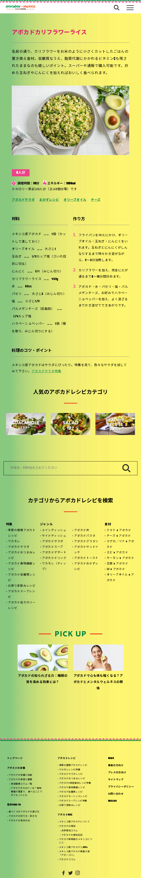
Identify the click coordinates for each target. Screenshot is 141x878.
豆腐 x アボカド (117, 563)
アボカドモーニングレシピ (73, 796)
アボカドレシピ (67, 758)
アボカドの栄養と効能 (20, 775)
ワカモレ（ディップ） (54, 566)
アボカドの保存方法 (19, 821)
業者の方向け (116, 765)
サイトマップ (116, 780)
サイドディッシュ (54, 536)
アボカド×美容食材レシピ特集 (75, 783)
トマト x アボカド (119, 530)
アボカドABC (65, 815)
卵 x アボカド (116, 569)
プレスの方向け (117, 772)
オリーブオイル (75, 200)
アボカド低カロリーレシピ (22, 605)
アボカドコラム (67, 859)
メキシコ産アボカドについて (74, 822)
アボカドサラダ (23, 200)
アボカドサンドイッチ (86, 550)
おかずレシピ (49, 200)
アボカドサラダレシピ (71, 774)
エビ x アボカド (117, 552)
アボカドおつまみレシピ (22, 555)
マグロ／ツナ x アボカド (120, 544)
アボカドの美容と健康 (20, 779)
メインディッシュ (54, 530)
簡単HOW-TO (14, 805)
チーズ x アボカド (119, 536)
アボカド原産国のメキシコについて (75, 841)
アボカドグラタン (86, 541)
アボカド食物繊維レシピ (22, 566)
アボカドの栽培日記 (72, 835)
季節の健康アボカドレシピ (22, 533)
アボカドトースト (86, 558)
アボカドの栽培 (67, 826)
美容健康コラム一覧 (21, 784)
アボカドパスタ (84, 536)
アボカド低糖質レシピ (22, 578)
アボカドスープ (52, 547)
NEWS (111, 758)
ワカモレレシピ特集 (69, 770)
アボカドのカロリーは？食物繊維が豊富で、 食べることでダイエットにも (26, 792)
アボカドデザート (54, 552)
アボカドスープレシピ (21, 594)
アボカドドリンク (54, 558)
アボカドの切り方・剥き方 (23, 816)
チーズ (96, 200)
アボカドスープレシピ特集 (73, 801)
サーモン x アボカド (120, 558)
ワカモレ (14, 541)
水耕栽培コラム (69, 831)
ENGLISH (112, 801)
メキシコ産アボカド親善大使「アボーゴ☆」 (74, 853)
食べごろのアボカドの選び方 (24, 812)
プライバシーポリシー (121, 787)
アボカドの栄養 (16, 768)
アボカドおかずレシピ (86, 566)
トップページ (15, 758)
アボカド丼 (81, 530)
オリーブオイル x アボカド (120, 578)
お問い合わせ (116, 794)
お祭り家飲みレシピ (22, 586)
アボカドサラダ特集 (46, 371)
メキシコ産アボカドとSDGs (73, 847)
